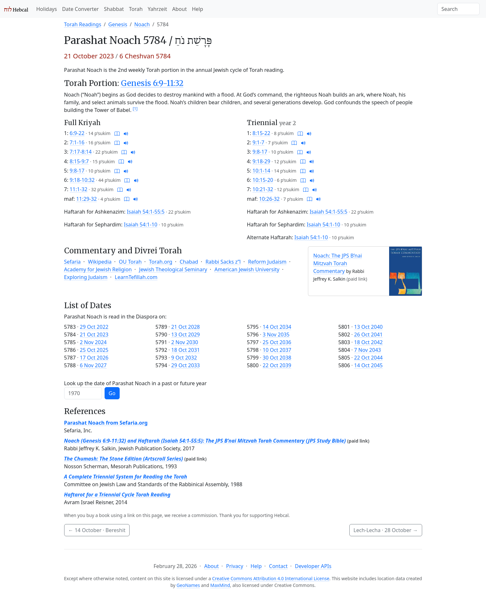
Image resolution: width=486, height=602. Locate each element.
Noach (142, 24)
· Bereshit (97, 530)
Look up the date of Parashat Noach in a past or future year (135, 383)
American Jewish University (247, 269)
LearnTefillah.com (136, 277)
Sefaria (72, 261)
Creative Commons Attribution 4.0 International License (270, 578)
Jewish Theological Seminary (173, 269)
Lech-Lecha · (386, 530)
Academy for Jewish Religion (98, 269)
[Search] (458, 9)
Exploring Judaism (85, 277)
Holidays (46, 9)
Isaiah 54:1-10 (140, 224)
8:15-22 (261, 133)
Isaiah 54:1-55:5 (146, 211)
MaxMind (220, 585)
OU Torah (130, 261)
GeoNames (188, 585)
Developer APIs (313, 566)
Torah (136, 9)
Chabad (189, 261)
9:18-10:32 (82, 179)
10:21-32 (262, 189)
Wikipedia (100, 261)
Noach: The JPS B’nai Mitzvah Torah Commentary (337, 263)
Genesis (117, 24)
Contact (278, 566)
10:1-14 (261, 170)
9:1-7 (258, 142)
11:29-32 (86, 198)
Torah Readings (82, 24)
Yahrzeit (157, 9)
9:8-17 (77, 170)
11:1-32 (78, 189)
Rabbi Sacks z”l (223, 261)
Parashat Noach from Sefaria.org (106, 422)
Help (197, 9)
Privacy (234, 566)
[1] (135, 108)
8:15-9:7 (79, 161)
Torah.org (160, 261)
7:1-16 (77, 142)
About (179, 9)
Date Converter (80, 9)
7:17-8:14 (81, 151)
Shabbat (114, 9)
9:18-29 (261, 161)
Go (112, 393)
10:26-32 (269, 198)
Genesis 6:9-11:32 (152, 83)
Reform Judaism (267, 261)
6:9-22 (77, 133)
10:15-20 (262, 179)
